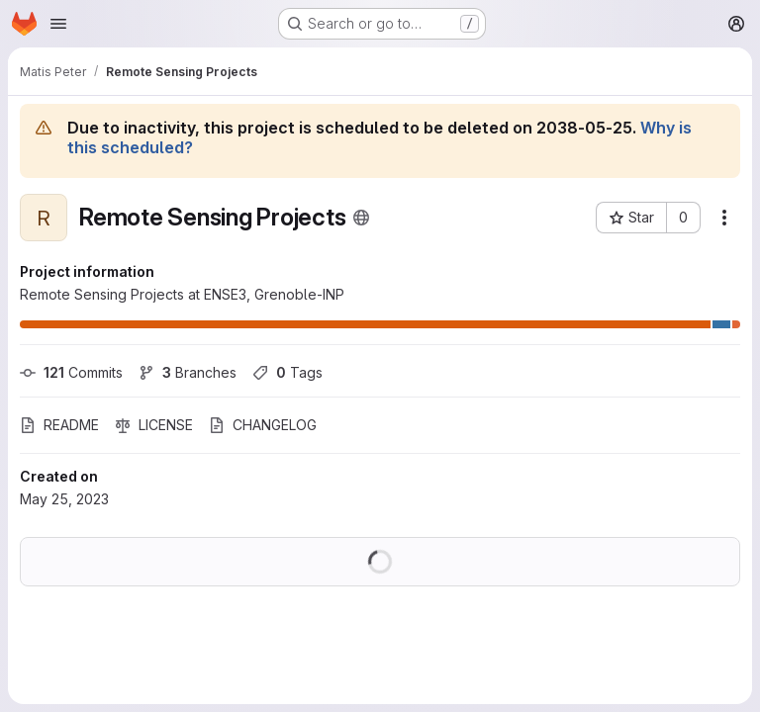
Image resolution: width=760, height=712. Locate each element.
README (59, 424)
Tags (287, 372)
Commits (71, 372)
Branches (188, 372)
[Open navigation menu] (58, 24)
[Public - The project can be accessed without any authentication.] (361, 217)
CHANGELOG (263, 424)
